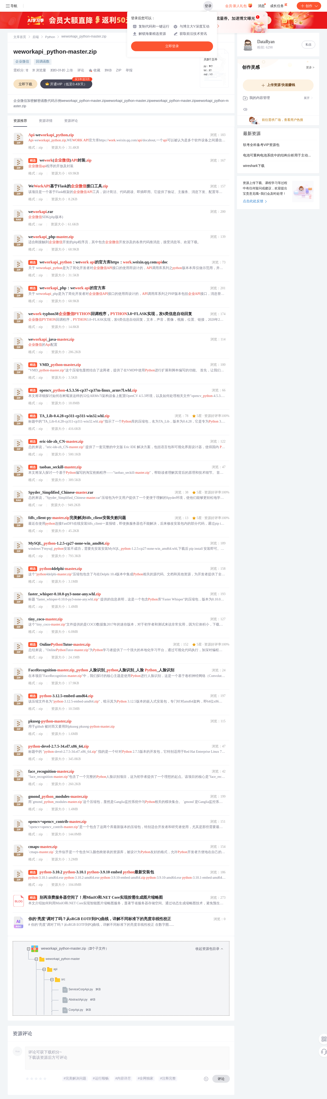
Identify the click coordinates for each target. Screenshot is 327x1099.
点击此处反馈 (255, 201)
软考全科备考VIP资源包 (261, 145)
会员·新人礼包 (238, 5)
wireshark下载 (254, 166)
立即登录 (172, 46)
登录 (208, 6)
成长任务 (279, 5)
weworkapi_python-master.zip (55, 52)
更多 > (310, 67)
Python (50, 37)
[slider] (36, 1078)
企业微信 (22, 62)
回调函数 (43, 62)
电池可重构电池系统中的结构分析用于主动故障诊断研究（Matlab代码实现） (278, 155)
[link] (19, 37)
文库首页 (19, 37)
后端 (35, 37)
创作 (309, 6)
